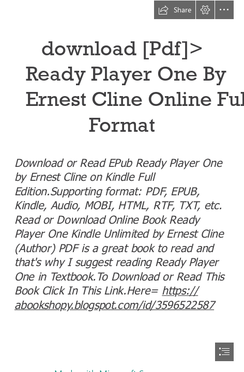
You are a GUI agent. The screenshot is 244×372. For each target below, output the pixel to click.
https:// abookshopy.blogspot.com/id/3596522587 (114, 296)
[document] (122, 186)
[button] (174, 10)
